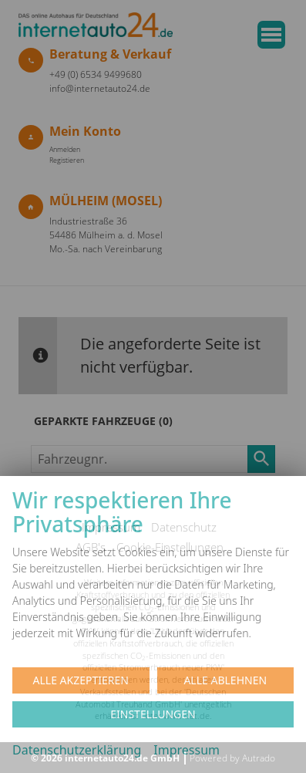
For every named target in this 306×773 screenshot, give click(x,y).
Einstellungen (152, 714)
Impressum (186, 749)
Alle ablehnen (225, 680)
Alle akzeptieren (81, 680)
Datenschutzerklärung (76, 749)
